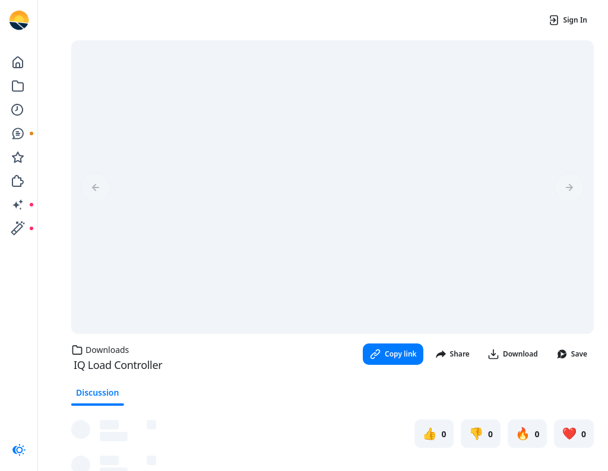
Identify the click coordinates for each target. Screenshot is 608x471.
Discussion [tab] (97, 392)
